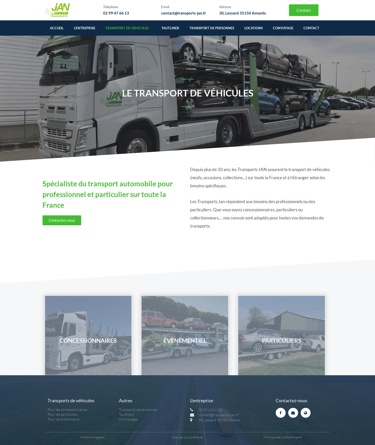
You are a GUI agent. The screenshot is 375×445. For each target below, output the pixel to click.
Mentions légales (92, 437)
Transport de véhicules (128, 28)
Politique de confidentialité (282, 437)
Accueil (57, 28)
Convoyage (283, 28)
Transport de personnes (211, 28)
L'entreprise (201, 400)
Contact (311, 28)
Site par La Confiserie (187, 437)
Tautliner (170, 28)
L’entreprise (84, 28)
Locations (253, 28)
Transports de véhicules (71, 400)
